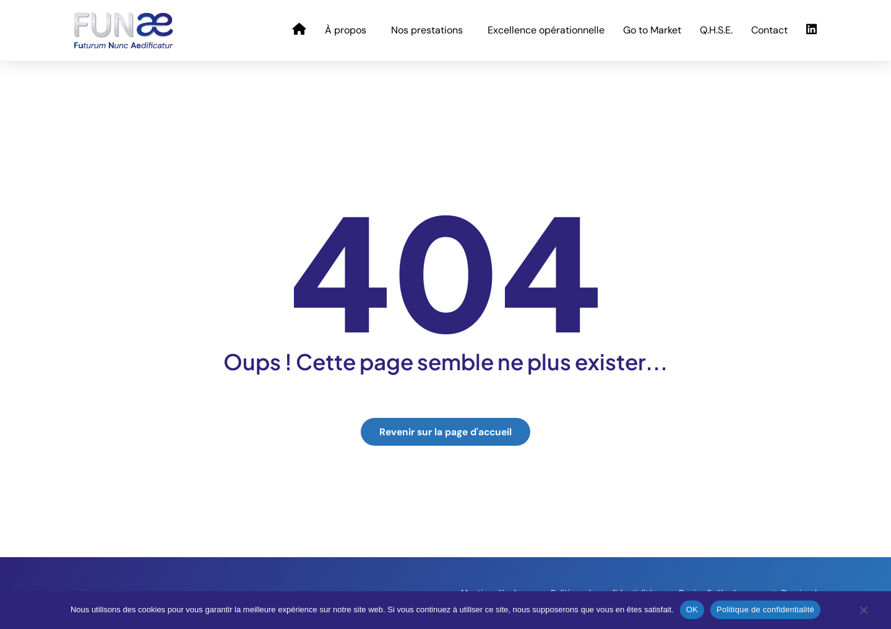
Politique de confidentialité (765, 609)
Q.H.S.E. (716, 30)
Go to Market (652, 30)
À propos (348, 30)
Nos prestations (430, 30)
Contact (769, 30)
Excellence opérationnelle (546, 30)
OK (692, 609)
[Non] (863, 613)
